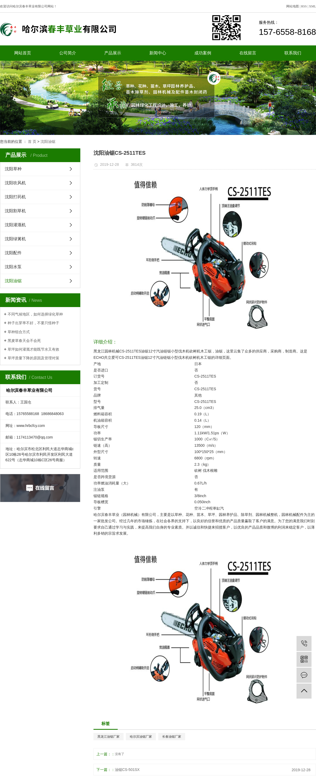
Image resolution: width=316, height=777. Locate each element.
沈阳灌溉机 (15, 225)
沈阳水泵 (13, 267)
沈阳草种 (13, 169)
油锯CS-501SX (127, 769)
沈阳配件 (13, 253)
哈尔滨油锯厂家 (141, 736)
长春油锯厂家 (171, 736)
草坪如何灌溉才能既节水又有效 (33, 349)
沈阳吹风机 (15, 183)
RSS (304, 6)
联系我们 (292, 53)
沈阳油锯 (48, 141)
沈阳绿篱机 (15, 239)
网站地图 (292, 6)
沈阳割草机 (15, 211)
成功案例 (202, 53)
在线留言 (247, 53)
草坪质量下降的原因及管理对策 (33, 358)
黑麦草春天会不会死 (24, 340)
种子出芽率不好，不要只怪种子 (33, 323)
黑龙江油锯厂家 (108, 736)
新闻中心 (157, 53)
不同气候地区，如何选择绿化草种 (35, 314)
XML (312, 6)
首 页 (32, 141)
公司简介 (67, 53)
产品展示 (112, 53)
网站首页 (22, 53)
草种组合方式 (19, 332)
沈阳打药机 (15, 197)
